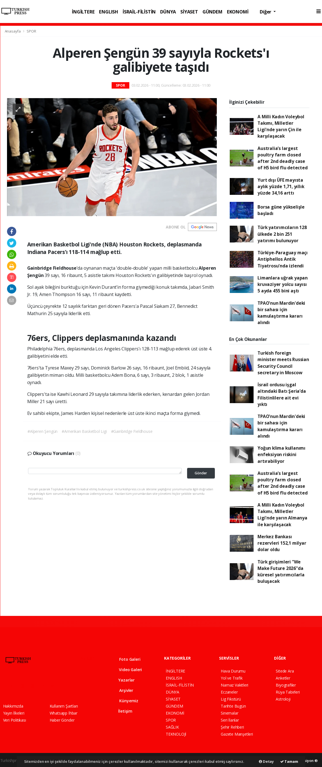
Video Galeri (126, 669)
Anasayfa (13, 31)
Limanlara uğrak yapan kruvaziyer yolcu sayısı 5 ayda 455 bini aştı (282, 284)
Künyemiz (124, 700)
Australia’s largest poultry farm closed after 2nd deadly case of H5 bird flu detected (282, 158)
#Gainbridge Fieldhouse (132, 431)
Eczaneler (229, 692)
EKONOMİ (238, 11)
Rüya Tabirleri (288, 692)
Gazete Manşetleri (237, 734)
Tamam (289, 761)
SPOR (31, 31)
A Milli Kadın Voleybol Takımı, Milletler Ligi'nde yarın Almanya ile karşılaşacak (282, 515)
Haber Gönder (62, 720)
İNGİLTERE (83, 11)
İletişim (121, 711)
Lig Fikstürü (231, 699)
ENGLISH (108, 11)
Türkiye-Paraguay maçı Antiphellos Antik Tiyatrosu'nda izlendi (282, 259)
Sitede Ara (285, 671)
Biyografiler (286, 685)
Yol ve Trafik (232, 678)
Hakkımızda (13, 706)
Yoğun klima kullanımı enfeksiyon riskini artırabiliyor (281, 454)
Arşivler (122, 690)
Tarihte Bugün (233, 706)
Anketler (283, 678)
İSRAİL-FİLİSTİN (139, 11)
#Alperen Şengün (42, 431)
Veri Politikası (14, 720)
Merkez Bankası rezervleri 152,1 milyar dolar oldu (281, 543)
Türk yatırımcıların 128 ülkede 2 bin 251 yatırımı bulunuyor (282, 234)
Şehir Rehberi (232, 727)
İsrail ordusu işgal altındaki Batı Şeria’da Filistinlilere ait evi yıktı (281, 394)
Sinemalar (229, 713)
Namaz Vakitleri (234, 685)
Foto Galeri (126, 659)
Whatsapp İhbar (63, 713)
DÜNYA (168, 11)
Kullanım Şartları (64, 706)
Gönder (201, 473)
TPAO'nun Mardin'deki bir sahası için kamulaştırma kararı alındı (281, 313)
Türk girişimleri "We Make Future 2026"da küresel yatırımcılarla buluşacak (281, 572)
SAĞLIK (172, 727)
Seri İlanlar (230, 720)
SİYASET (189, 11)
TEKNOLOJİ (176, 734)
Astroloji (283, 699)
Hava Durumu (233, 671)
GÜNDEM (212, 11)
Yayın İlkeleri (13, 713)
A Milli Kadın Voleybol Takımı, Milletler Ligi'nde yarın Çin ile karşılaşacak (280, 126)
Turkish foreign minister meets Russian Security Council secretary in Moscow (283, 363)
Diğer (266, 11)
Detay (266, 761)
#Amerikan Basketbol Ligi (84, 431)
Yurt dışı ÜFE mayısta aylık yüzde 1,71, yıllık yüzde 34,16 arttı (280, 186)
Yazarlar (123, 680)
